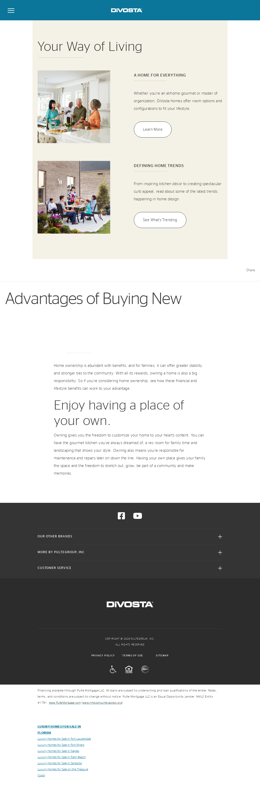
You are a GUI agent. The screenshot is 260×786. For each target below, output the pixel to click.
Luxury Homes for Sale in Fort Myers (61, 744)
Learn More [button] (152, 129)
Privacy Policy (103, 655)
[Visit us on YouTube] (137, 518)
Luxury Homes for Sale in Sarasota (60, 763)
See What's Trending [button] (160, 220)
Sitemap (162, 655)
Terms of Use (132, 655)
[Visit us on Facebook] (121, 518)
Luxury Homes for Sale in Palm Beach (62, 757)
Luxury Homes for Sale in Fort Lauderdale (64, 738)
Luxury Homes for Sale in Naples (58, 750)
